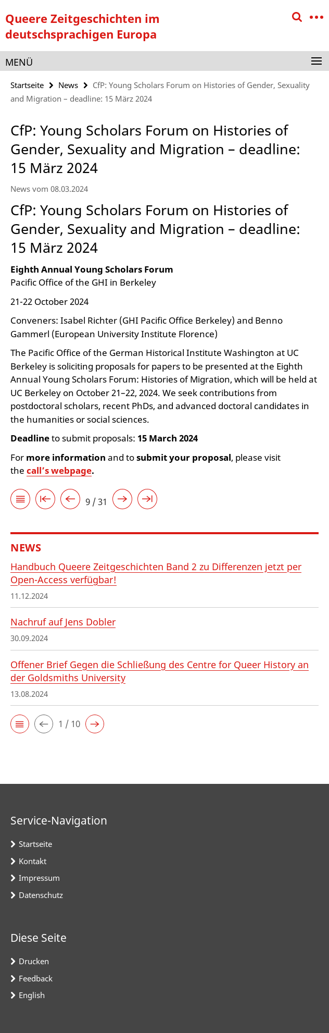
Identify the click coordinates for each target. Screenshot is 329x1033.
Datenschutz (41, 895)
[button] (19, 724)
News (68, 85)
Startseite (27, 85)
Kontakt (32, 861)
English (32, 995)
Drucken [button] (34, 961)
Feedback (36, 978)
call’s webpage (59, 470)
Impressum (39, 877)
